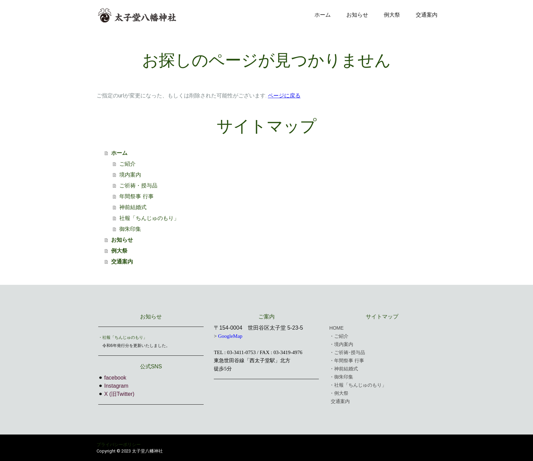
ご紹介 (127, 164)
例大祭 (392, 15)
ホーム (322, 15)
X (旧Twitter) (119, 394)
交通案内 (426, 15)
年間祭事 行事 (136, 196)
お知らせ (357, 15)
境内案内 (130, 175)
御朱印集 (130, 229)
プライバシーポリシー (119, 444)
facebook (115, 378)
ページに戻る (284, 95)
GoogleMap (230, 336)
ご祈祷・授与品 (138, 185)
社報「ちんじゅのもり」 (149, 218)
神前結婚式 (133, 207)
